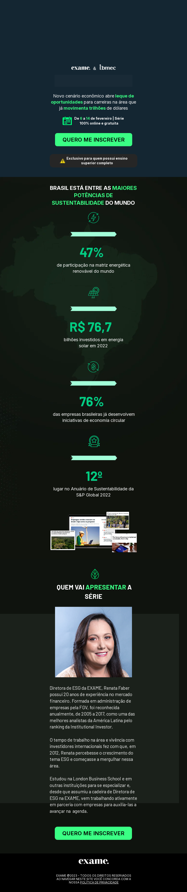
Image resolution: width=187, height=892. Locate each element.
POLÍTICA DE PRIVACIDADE (99, 882)
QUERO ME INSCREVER (94, 139)
